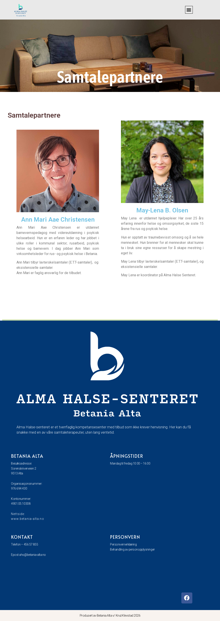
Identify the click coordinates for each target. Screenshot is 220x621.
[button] (189, 10)
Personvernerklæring (123, 544)
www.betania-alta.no (27, 518)
